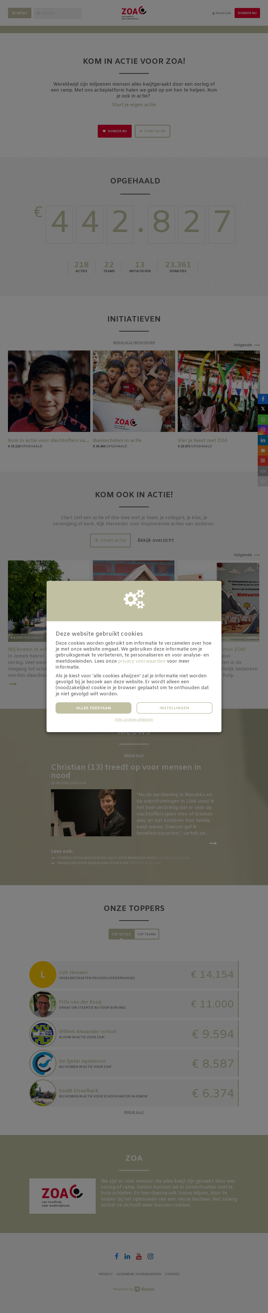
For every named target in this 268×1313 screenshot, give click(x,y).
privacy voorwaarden (142, 661)
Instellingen (174, 708)
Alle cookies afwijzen (134, 719)
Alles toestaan (93, 708)
